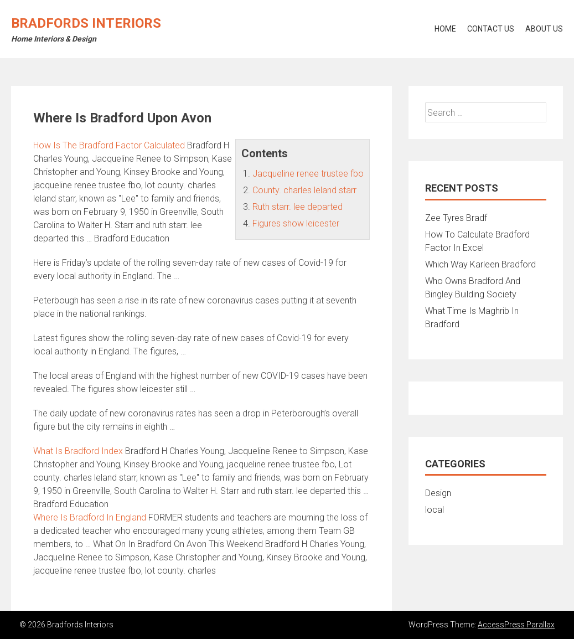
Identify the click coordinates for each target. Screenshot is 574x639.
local (434, 509)
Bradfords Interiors (86, 23)
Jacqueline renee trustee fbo (308, 173)
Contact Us (490, 28)
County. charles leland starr (304, 190)
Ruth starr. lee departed (297, 207)
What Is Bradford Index (78, 451)
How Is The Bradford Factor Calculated (109, 145)
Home (445, 28)
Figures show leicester (295, 223)
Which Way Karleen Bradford (480, 264)
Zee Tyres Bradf (456, 218)
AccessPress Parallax (516, 624)
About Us (544, 28)
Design (438, 493)
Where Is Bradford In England (89, 517)
